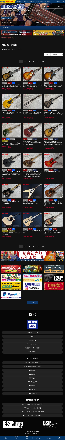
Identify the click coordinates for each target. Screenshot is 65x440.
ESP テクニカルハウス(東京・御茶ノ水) (32, 404)
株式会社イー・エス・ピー (32, 433)
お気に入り (54, 22)
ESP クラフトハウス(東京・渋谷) (32, 408)
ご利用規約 (32, 340)
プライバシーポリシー (31, 344)
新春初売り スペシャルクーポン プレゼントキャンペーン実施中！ (39, 1)
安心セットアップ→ (6, 18)
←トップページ (32, 302)
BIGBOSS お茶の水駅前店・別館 (32, 366)
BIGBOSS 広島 (32, 389)
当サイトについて (32, 332)
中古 (27, 437)
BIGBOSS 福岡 (32, 393)
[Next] (43, 61)
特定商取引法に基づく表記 (32, 348)
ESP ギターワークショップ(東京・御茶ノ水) (32, 411)
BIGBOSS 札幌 (32, 370)
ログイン (61, 22)
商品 (16, 437)
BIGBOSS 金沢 (32, 378)
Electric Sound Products (32, 431)
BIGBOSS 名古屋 (32, 382)
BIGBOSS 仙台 (32, 374)
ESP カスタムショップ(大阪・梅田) (32, 415)
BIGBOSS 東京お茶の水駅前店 (32, 362)
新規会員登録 (46, 22)
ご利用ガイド (37, 22)
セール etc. (38, 437)
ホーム (5, 438)
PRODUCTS (5, 28)
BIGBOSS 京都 (32, 385)
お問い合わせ (32, 351)
